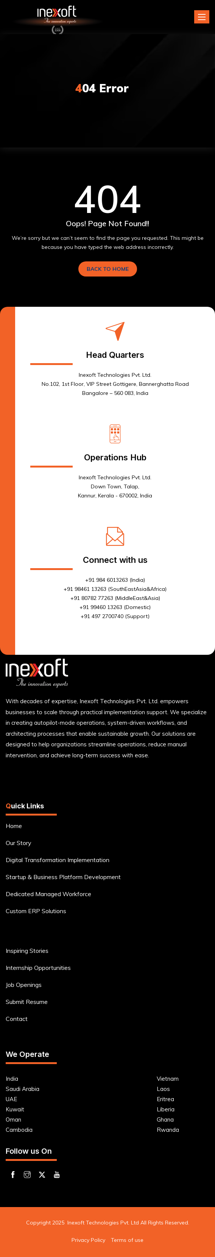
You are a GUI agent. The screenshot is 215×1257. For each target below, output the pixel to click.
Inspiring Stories (27, 950)
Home (14, 826)
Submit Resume (27, 1001)
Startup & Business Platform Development (63, 877)
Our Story (18, 843)
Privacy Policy (88, 1240)
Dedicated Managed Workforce (48, 894)
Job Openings (24, 984)
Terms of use (127, 1240)
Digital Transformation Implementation (57, 860)
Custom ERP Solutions (36, 911)
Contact (17, 1018)
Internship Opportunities (38, 967)
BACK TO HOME (108, 269)
